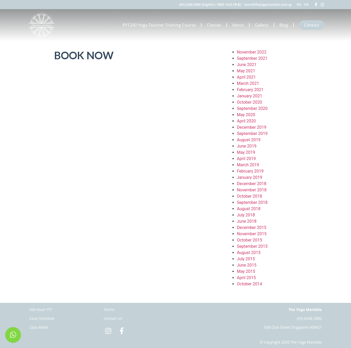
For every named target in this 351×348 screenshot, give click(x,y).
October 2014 (249, 283)
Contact (311, 25)
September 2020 (252, 108)
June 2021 (246, 64)
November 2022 (251, 52)
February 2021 (250, 89)
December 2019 (251, 127)
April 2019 (246, 158)
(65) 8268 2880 (309, 318)
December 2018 (251, 183)
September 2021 (252, 58)
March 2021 (248, 83)
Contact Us (113, 318)
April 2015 (246, 277)
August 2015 (248, 252)
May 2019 (246, 152)
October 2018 (249, 196)
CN (306, 4)
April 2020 (246, 121)
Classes (214, 25)
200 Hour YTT (40, 309)
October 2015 (249, 240)
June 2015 (246, 265)
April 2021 (246, 77)
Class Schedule (42, 318)
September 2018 (252, 202)
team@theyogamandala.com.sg (267, 4)
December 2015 (251, 227)
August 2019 (248, 139)
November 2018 (251, 189)
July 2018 (246, 215)
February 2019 (250, 171)
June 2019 (246, 146)
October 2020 (249, 102)
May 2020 (246, 114)
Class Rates (38, 327)
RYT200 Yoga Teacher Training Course (159, 25)
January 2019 (249, 177)
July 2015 (246, 258)
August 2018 (248, 208)
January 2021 (249, 95)
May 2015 (246, 271)
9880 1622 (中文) (229, 4)
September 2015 (252, 246)
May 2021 (246, 70)
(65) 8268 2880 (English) (196, 4)
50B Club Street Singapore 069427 (293, 327)
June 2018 (246, 221)
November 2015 (251, 233)
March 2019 (248, 164)
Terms (109, 309)
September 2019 (252, 133)
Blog (283, 25)
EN (299, 4)
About (238, 25)
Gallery (261, 25)
